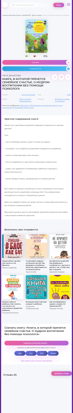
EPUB (53, 353)
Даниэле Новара (56, 272)
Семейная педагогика (24, 108)
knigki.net (5, 4)
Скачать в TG (50, 68)
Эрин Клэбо (31, 272)
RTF (42, 353)
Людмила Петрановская (32, 307)
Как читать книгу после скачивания (36, 361)
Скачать (51, 62)
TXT (31, 353)
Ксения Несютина (10, 313)
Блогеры (25, 105)
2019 (69, 95)
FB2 (20, 353)
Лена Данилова (28, 95)
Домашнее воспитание (41, 105)
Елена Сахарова (9, 268)
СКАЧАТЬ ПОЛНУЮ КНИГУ (35, 343)
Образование (25, 101)
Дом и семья (24, 99)
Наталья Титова (56, 308)
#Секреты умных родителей (62, 100)
